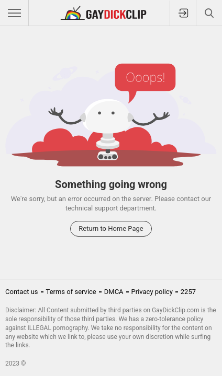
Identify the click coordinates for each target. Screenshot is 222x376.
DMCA (114, 292)
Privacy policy (152, 292)
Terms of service (71, 292)
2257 (188, 292)
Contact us (21, 292)
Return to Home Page (111, 228)
